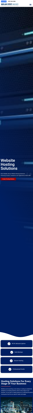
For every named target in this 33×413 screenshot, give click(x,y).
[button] (30, 4)
